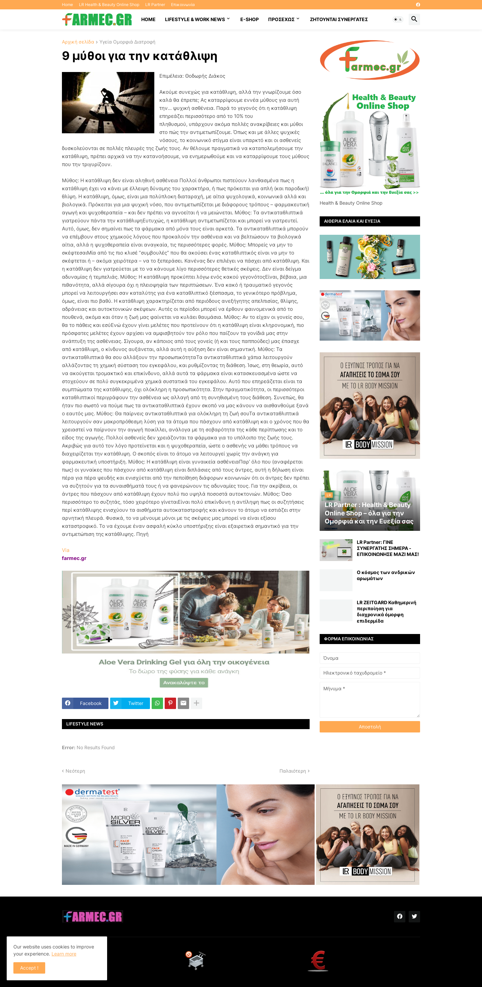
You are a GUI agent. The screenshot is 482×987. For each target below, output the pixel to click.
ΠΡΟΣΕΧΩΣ (281, 19)
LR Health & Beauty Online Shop (109, 4)
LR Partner (155, 4)
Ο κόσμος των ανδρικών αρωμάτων (386, 575)
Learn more (64, 954)
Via (65, 550)
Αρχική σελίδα (78, 42)
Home (67, 4)
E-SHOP (249, 19)
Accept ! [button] (29, 968)
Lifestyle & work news (195, 19)
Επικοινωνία (183, 4)
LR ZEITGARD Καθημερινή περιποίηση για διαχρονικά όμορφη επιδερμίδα (386, 612)
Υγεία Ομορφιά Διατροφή (127, 42)
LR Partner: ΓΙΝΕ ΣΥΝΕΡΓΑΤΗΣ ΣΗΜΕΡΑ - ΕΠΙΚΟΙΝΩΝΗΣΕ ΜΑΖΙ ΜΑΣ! (388, 548)
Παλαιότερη (292, 771)
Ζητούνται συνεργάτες (339, 19)
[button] (398, 19)
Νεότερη (75, 771)
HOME (148, 19)
